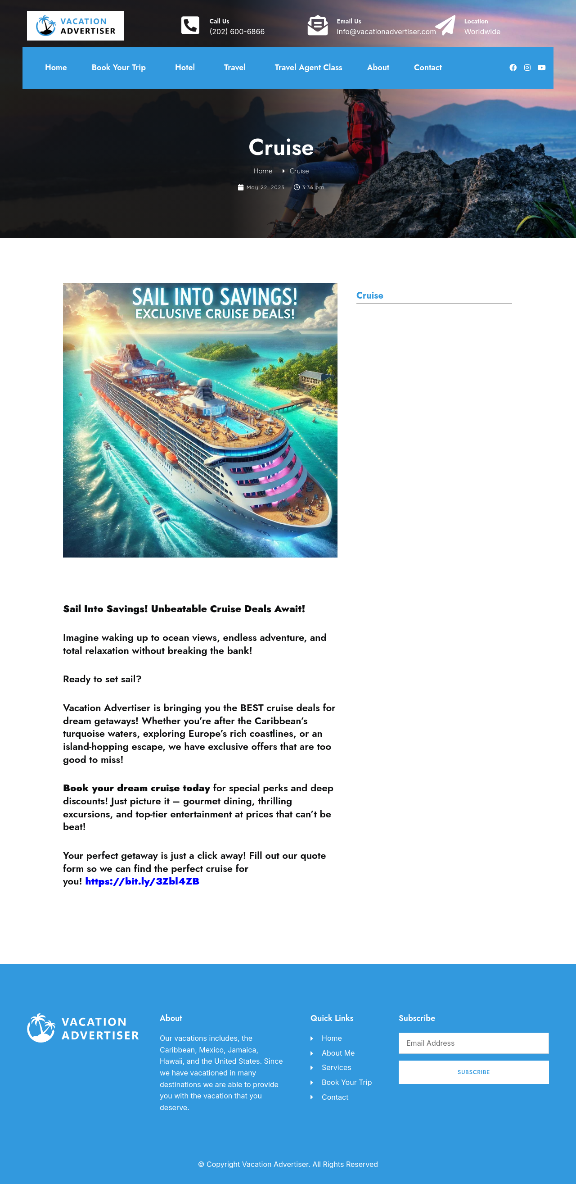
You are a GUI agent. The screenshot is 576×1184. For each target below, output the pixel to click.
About (378, 67)
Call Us (219, 21)
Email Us (349, 21)
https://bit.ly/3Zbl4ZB (142, 881)
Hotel (187, 67)
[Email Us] (318, 25)
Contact (428, 67)
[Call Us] (190, 25)
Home (56, 67)
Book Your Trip (121, 67)
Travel (237, 67)
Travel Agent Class (308, 67)
